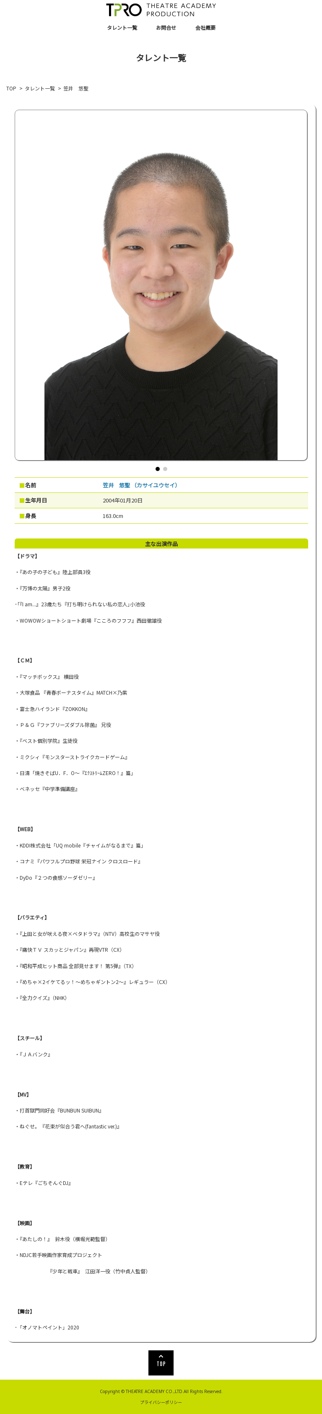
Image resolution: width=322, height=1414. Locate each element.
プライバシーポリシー (161, 1402)
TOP (11, 88)
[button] (158, 469)
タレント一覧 (122, 27)
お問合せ (166, 27)
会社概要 (205, 27)
